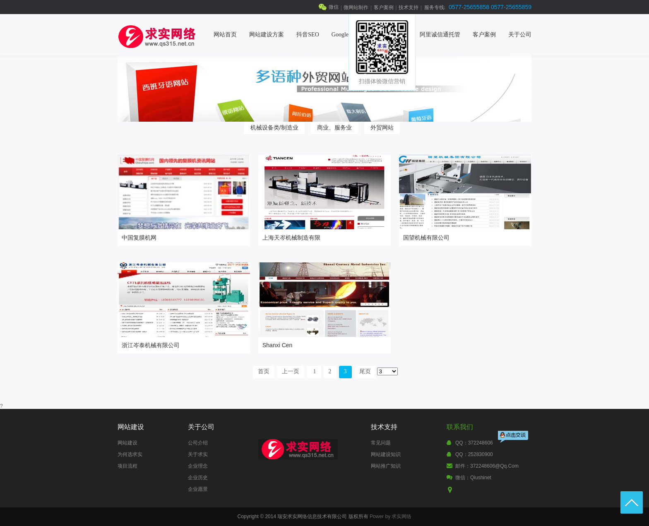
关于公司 (519, 34)
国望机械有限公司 (426, 237)
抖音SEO (307, 34)
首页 (263, 371)
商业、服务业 (334, 127)
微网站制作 (356, 7)
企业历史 (198, 477)
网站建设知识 (386, 454)
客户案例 (384, 7)
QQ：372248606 (474, 443)
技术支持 (408, 7)
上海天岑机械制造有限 (291, 237)
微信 (334, 7)
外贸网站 (382, 127)
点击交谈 (513, 437)
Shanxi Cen (277, 345)
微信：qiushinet (473, 477)
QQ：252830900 (474, 454)
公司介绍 (198, 443)
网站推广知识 (386, 466)
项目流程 (127, 466)
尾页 (365, 371)
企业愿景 (198, 489)
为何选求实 (130, 454)
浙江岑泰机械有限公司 (151, 345)
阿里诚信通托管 (440, 34)
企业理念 (198, 466)
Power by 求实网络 (390, 516)
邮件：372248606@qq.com (487, 466)
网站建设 (127, 443)
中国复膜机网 (139, 237)
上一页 (290, 371)
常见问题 (381, 443)
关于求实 (198, 454)
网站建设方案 (266, 34)
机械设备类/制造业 (274, 127)
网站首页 (225, 34)
